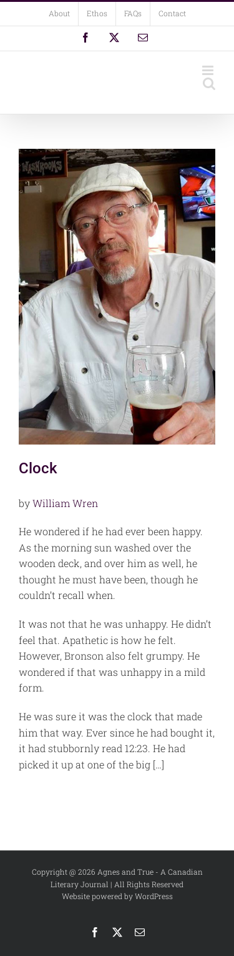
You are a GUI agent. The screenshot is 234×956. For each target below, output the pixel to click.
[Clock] (117, 297)
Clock (38, 468)
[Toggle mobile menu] (208, 70)
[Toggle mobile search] (209, 83)
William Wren (65, 503)
